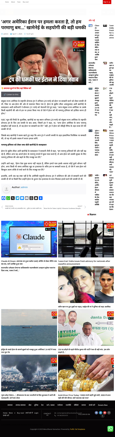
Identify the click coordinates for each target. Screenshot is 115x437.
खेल (30, 405)
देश (42, 405)
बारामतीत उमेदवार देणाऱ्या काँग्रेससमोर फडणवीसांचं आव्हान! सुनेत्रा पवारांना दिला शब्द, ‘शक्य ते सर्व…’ (93, 72)
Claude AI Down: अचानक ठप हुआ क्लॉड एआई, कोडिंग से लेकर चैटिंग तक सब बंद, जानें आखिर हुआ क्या (98, 42)
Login (36, 413)
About (13, 2)
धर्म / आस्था (50, 405)
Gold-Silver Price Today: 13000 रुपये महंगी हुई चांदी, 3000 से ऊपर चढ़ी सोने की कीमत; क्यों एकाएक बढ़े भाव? (112, 151)
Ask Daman (22, 424)
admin (24, 187)
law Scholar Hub (35, 424)
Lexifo (14, 424)
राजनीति (68, 405)
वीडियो (76, 405)
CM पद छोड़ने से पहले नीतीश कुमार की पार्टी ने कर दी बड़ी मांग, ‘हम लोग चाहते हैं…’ (111, 107)
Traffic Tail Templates (77, 429)
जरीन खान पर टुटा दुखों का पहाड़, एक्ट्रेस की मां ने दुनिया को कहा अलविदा (84, 306)
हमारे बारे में (29, 413)
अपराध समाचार (21, 405)
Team (18, 2)
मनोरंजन (60, 405)
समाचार (10, 405)
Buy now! (26, 2)
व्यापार (83, 405)
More (12, 413)
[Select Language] (93, 12)
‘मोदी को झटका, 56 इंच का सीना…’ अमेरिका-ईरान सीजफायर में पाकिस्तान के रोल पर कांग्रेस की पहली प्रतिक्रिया (98, 190)
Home (7, 2)
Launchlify (6, 424)
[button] (47, 11)
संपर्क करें (92, 405)
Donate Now (103, 405)
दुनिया (36, 405)
